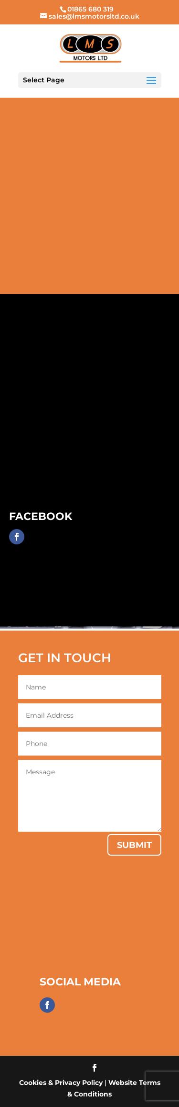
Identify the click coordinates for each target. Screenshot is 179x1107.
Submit (134, 845)
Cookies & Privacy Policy (61, 1082)
